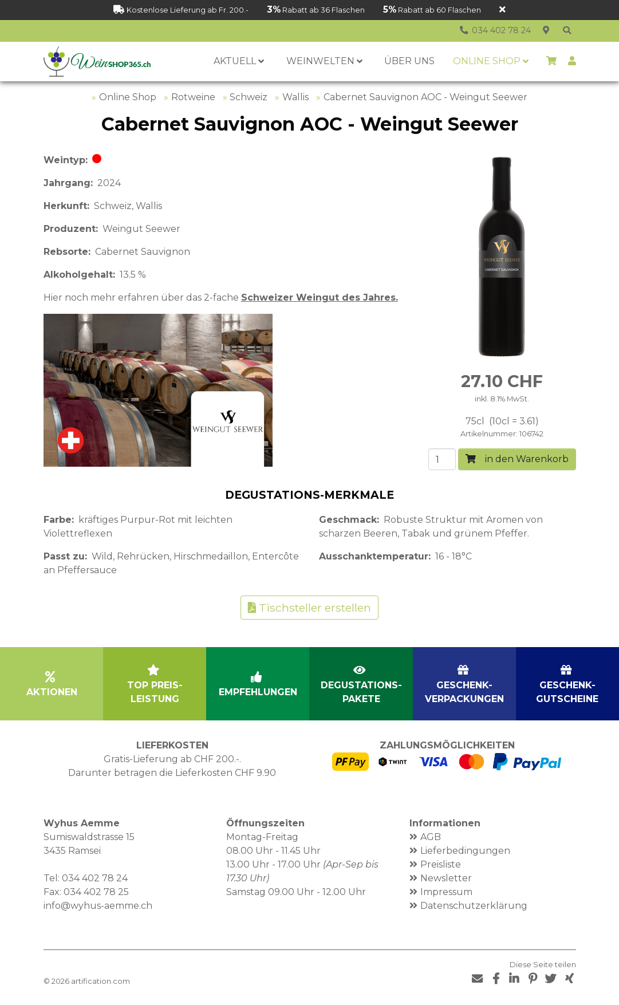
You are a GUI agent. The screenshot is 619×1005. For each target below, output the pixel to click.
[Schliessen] (502, 10)
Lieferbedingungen (465, 850)
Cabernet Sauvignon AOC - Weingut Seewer (425, 97)
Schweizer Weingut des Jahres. (319, 297)
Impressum (446, 891)
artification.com (100, 981)
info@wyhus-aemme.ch (98, 905)
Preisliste (440, 864)
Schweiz (248, 97)
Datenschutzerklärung (473, 905)
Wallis (295, 97)
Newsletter (446, 878)
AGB (430, 836)
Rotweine (193, 97)
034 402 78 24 (95, 878)
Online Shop (127, 97)
